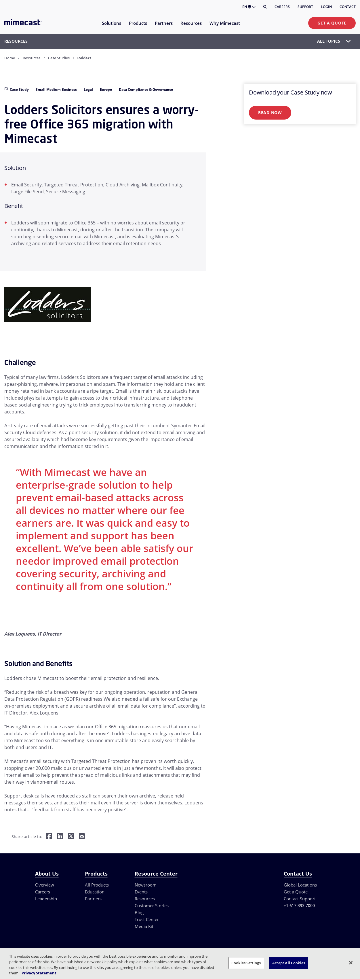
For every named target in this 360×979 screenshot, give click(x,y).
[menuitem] (111, 27)
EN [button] (249, 6)
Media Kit (144, 926)
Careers (282, 6)
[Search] (265, 6)
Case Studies (59, 58)
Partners (93, 898)
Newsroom (146, 885)
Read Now (270, 112)
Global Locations (300, 885)
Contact (348, 6)
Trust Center (147, 919)
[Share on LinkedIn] (60, 836)
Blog (139, 912)
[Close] (350, 962)
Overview (44, 885)
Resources (31, 58)
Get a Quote (331, 23)
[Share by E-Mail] (82, 836)
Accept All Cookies (288, 962)
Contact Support (300, 898)
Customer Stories (152, 905)
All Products (97, 885)
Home (9, 58)
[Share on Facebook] (49, 836)
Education (94, 892)
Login (326, 6)
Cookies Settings (246, 962)
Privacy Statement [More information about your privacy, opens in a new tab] (39, 973)
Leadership (46, 898)
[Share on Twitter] (71, 836)
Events (141, 892)
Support (305, 6)
